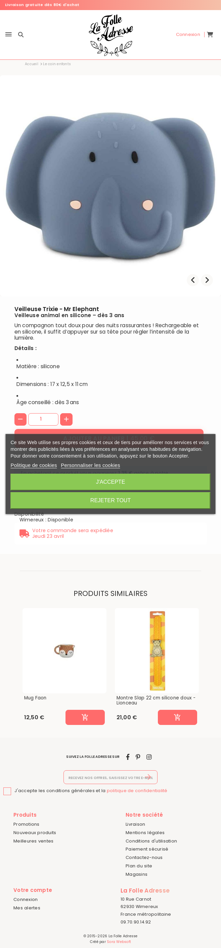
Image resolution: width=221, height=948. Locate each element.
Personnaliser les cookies (90, 465)
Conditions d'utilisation (151, 841)
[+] (66, 419)
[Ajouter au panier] (84, 717)
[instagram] (149, 757)
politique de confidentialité (137, 790)
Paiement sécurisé (147, 849)
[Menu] (8, 35)
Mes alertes (26, 908)
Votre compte (32, 890)
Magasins (136, 874)
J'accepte (110, 482)
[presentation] (193, 280)
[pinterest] (138, 757)
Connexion (25, 899)
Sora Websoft (119, 941)
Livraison (135, 824)
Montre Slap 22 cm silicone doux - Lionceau (156, 700)
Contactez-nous (144, 857)
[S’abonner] (148, 777)
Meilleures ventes (33, 841)
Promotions (26, 824)
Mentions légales (145, 832)
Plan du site (139, 866)
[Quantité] (43, 419)
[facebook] (128, 757)
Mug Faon (35, 698)
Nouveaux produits (34, 832)
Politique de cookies (33, 465)
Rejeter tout (110, 500)
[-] (20, 419)
